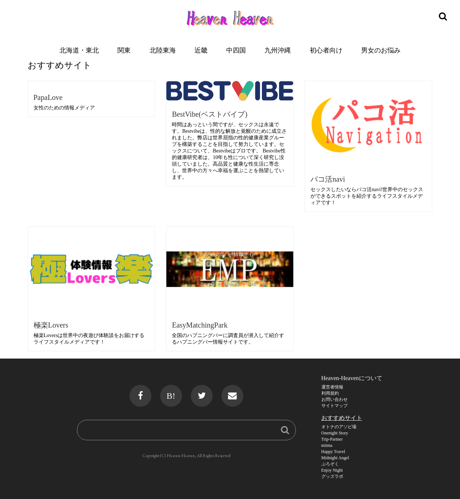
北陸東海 (163, 50)
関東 (124, 50)
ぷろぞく (330, 464)
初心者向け (326, 50)
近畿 (201, 50)
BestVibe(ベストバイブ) (209, 114)
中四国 (236, 50)
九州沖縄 (277, 50)
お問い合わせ (334, 399)
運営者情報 (332, 387)
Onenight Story (334, 433)
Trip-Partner (332, 439)
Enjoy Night (332, 470)
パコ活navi (327, 179)
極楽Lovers (51, 325)
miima (327, 445)
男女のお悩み (381, 50)
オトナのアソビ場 (338, 426)
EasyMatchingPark (199, 325)
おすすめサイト (341, 418)
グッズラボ (332, 476)
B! (171, 396)
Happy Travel (333, 451)
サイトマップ (334, 405)
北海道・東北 (79, 50)
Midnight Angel (335, 457)
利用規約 (330, 393)
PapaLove (48, 97)
